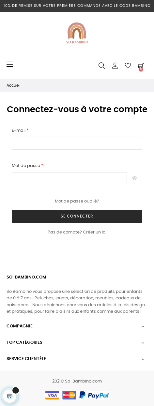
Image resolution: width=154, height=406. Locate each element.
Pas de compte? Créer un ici (77, 232)
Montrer (134, 178)
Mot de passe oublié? (77, 201)
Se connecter (77, 216)
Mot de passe (26, 166)
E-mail (19, 130)
